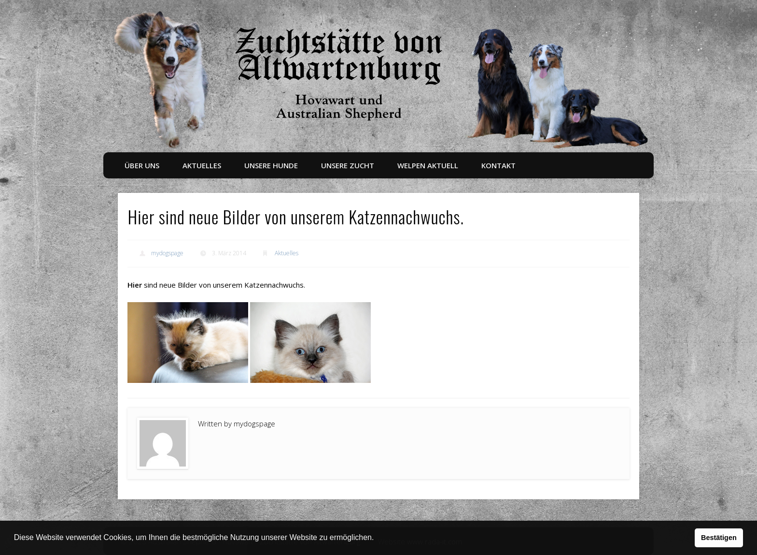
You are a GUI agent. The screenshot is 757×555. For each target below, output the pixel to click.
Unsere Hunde (271, 165)
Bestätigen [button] (719, 537)
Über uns (142, 165)
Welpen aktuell (427, 165)
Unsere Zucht (347, 165)
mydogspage (167, 253)
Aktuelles (201, 165)
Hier (134, 285)
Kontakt (498, 165)
